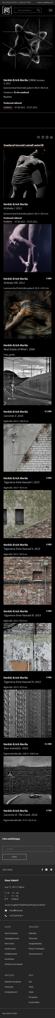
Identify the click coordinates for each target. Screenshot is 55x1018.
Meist (31, 991)
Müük (31, 986)
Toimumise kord (35, 953)
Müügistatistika (35, 943)
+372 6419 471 (16, 915)
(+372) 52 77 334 (25, 2)
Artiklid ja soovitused (13, 964)
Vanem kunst (10, 948)
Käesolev (32, 933)
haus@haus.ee (47, 2)
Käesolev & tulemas (13, 981)
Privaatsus (33, 997)
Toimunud (33, 938)
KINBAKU (8, 107)
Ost (30, 981)
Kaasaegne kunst (12, 938)
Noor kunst (9, 943)
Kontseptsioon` (11, 991)
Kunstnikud (9, 958)
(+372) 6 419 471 (11, 2)
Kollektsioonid (11, 953)
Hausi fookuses (11, 933)
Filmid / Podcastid (36, 948)
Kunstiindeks (34, 1002)
